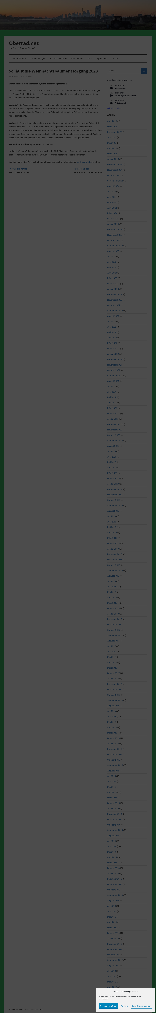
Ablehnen (124, 1006)
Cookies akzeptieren (108, 1006)
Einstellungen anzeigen (141, 1006)
